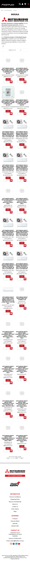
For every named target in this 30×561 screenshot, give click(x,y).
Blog (15, 511)
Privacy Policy (16, 557)
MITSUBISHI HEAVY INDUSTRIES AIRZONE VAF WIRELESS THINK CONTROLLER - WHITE (21, 102)
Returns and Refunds (15, 501)
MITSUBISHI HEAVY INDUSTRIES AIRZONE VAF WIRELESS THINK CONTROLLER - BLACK (8, 102)
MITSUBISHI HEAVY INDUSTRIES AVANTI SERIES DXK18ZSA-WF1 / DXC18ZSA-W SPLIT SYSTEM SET (22, 167)
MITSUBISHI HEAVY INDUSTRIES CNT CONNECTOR (22, 298)
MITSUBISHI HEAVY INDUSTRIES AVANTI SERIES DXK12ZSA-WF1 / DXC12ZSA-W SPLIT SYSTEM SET (8, 167)
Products (15, 518)
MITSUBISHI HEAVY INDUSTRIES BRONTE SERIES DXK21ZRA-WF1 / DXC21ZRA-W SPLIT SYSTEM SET (8, 233)
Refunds (17, 558)
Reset (15, 46)
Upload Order (15, 526)
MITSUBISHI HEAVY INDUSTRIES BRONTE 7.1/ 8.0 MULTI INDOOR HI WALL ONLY (8, 201)
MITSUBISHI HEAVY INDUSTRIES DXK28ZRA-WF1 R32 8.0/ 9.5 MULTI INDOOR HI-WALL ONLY (22, 439)
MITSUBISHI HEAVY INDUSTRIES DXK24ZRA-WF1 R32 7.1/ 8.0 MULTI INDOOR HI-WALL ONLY (22, 404)
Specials (15, 523)
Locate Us (15, 506)
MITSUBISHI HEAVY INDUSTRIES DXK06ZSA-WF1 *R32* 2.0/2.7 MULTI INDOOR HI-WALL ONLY (8, 335)
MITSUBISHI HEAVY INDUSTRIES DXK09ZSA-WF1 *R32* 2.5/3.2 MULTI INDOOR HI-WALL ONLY (21, 335)
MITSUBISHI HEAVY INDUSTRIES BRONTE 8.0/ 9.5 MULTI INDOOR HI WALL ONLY (21, 201)
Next (22, 458)
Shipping (13, 558)
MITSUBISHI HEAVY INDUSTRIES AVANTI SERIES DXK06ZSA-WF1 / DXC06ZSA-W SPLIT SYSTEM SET (8, 134)
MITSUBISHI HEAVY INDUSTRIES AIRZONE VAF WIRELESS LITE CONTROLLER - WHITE (21, 71)
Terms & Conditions (15, 497)
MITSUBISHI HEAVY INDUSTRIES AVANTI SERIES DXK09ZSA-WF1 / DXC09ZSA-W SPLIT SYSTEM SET (22, 134)
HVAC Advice (15, 509)
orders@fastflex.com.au (17, 541)
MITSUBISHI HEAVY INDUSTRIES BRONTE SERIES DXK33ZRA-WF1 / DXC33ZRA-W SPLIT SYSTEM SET (21, 266)
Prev (8, 458)
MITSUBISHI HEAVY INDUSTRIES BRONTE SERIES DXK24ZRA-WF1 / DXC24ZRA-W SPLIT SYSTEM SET (21, 233)
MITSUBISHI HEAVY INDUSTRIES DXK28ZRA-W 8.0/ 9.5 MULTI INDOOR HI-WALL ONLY (8, 438)
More (8, 79)
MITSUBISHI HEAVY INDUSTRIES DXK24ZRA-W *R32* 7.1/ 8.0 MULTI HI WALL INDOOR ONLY (8, 403)
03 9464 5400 (17, 538)
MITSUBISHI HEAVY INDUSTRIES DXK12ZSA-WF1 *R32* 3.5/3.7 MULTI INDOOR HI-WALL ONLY (8, 369)
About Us (15, 504)
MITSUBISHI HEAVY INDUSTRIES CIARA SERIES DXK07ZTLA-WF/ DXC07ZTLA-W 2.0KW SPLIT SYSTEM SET (8, 300)
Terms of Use (23, 557)
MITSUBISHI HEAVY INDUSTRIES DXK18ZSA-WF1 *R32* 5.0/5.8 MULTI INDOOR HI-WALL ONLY (22, 369)
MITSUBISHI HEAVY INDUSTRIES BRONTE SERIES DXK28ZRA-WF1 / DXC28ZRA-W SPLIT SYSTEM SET (8, 266)
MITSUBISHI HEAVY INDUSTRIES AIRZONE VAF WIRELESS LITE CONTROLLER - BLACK (8, 71)
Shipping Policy (15, 499)
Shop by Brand (8, 10)
